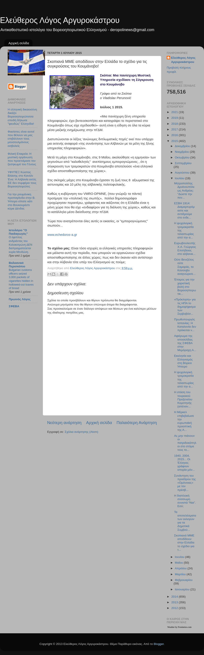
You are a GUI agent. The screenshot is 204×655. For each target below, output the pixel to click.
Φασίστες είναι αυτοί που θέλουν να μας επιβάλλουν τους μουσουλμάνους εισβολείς (21, 138)
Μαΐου (179, 562)
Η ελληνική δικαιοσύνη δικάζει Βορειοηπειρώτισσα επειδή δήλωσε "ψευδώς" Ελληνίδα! (22, 116)
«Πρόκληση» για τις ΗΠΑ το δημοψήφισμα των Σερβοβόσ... (185, 306)
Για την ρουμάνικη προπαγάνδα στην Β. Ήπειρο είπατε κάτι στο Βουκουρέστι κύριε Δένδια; (21, 201)
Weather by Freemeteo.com (179, 627)
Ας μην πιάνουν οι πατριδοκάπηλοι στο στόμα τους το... (185, 443)
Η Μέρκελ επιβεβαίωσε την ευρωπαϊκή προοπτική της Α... (184, 420)
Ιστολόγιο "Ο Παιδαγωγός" (18, 232)
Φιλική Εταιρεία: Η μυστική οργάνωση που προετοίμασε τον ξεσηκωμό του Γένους (22, 159)
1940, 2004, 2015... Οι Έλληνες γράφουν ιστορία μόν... (184, 463)
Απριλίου (181, 568)
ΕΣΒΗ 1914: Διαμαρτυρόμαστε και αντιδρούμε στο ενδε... (184, 210)
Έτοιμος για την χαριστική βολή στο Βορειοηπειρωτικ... (185, 286)
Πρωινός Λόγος (19, 299)
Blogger (159, 644)
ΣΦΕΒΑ (14, 306)
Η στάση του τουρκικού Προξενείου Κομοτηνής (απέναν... (183, 399)
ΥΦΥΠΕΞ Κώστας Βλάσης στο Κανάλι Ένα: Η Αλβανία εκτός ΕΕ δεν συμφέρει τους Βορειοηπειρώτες (22, 179)
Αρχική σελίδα (19, 43)
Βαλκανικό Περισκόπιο (17, 264)
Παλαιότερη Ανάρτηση (136, 422)
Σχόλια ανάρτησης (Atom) (81, 431)
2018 (175, 123)
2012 (175, 608)
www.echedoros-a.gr (62, 234)
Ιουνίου (180, 557)
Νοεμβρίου (182, 151)
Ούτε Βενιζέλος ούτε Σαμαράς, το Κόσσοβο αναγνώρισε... (185, 266)
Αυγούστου (182, 172)
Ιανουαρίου (182, 589)
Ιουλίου (180, 178)
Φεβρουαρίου (184, 580)
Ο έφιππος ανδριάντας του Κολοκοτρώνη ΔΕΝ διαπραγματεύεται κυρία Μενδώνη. (20, 245)
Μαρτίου (181, 574)
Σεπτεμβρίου (183, 163)
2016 (175, 135)
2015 (175, 141)
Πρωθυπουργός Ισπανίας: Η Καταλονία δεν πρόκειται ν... (185, 325)
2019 (175, 117)
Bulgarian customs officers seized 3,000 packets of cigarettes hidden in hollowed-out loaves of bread (21, 279)
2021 (175, 112)
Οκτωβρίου (182, 157)
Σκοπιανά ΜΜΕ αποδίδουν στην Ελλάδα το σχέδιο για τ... (184, 542)
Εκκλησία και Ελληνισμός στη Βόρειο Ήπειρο (183, 361)
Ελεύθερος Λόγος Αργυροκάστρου (60, 20)
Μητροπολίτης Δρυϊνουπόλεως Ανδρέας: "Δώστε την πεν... (184, 190)
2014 (175, 596)
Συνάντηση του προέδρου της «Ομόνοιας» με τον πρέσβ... (185, 483)
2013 (175, 602)
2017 (175, 129)
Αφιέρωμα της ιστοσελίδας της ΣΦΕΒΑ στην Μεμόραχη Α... (185, 343)
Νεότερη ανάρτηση (64, 422)
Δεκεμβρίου (183, 146)
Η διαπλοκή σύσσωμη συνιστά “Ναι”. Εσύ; (185, 501)
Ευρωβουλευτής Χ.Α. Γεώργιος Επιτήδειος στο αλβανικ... (185, 248)
